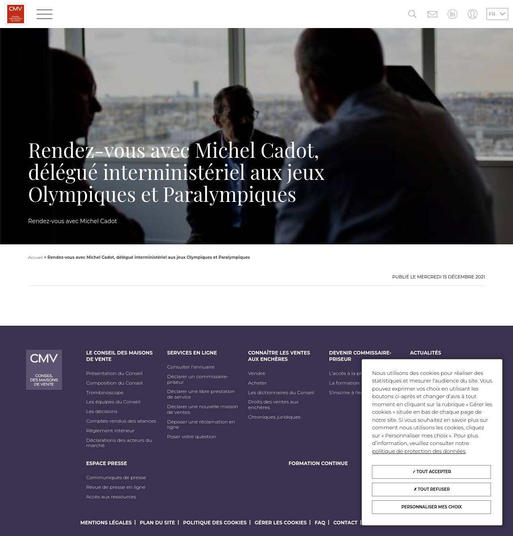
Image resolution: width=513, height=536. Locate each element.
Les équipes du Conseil (113, 402)
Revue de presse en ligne (115, 487)
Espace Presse (106, 463)
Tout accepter (431, 471)
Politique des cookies (215, 523)
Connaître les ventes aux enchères (279, 356)
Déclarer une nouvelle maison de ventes (202, 409)
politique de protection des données (418, 451)
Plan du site (157, 523)
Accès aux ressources (111, 497)
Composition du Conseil (114, 383)
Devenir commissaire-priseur (360, 356)
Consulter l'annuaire (190, 367)
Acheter (257, 383)
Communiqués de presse (116, 477)
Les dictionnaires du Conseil (281, 392)
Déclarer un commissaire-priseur (197, 379)
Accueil (35, 257)
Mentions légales (106, 523)
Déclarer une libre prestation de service (201, 394)
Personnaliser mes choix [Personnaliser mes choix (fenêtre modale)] (432, 507)
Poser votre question (191, 436)
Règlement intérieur (110, 430)
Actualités (425, 353)
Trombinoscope (104, 392)
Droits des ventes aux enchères (273, 404)
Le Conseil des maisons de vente (119, 356)
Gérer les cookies (280, 523)
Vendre (256, 373)
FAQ (320, 523)
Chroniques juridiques (274, 417)
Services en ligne (192, 353)
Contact (345, 523)
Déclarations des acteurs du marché (119, 443)
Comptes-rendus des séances (121, 421)
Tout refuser (432, 489)
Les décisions (101, 411)
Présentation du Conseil (114, 373)
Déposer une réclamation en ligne (201, 424)
